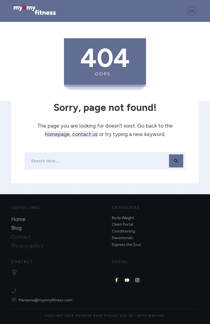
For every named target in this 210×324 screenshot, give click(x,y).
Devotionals (122, 237)
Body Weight (123, 218)
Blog (16, 228)
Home (18, 219)
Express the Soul (126, 244)
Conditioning (123, 231)
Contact (21, 237)
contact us (85, 134)
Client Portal (122, 224)
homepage (57, 134)
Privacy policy (27, 246)
